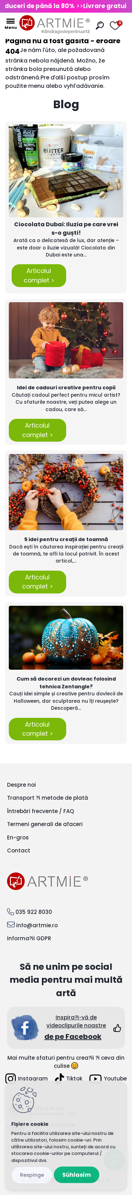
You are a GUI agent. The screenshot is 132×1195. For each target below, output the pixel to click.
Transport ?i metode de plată (47, 797)
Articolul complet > (39, 275)
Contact (18, 850)
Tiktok (68, 1078)
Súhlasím (76, 1175)
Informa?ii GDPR (29, 938)
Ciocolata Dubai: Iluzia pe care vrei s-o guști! (66, 228)
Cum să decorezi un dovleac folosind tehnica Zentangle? (66, 682)
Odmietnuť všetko (32, 1175)
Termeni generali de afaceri (45, 824)
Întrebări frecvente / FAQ (40, 811)
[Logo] (54, 24)
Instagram (26, 1078)
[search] (100, 25)
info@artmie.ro (37, 925)
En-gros (18, 837)
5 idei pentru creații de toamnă (66, 539)
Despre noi (21, 784)
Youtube (108, 1078)
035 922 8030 (33, 912)
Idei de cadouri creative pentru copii (66, 387)
